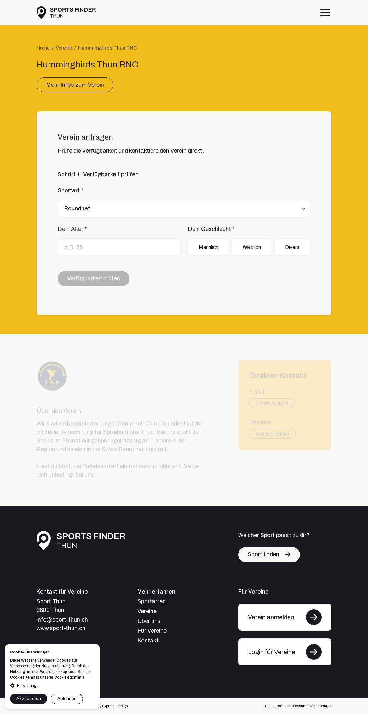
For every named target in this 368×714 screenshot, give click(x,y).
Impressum (297, 706)
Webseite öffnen (272, 435)
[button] (52, 685)
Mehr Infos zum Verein (75, 85)
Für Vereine (152, 631)
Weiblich (252, 247)
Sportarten (151, 601)
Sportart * (70, 190)
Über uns (149, 621)
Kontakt (147, 640)
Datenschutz (320, 706)
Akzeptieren (28, 698)
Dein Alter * (72, 229)
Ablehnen (67, 698)
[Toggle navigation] (325, 12)
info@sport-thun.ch (62, 620)
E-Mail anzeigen (272, 405)
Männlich (208, 247)
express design (115, 706)
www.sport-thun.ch (61, 628)
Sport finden (263, 554)
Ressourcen (274, 706)
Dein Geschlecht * (211, 229)
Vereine (64, 47)
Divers (292, 247)
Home (43, 47)
